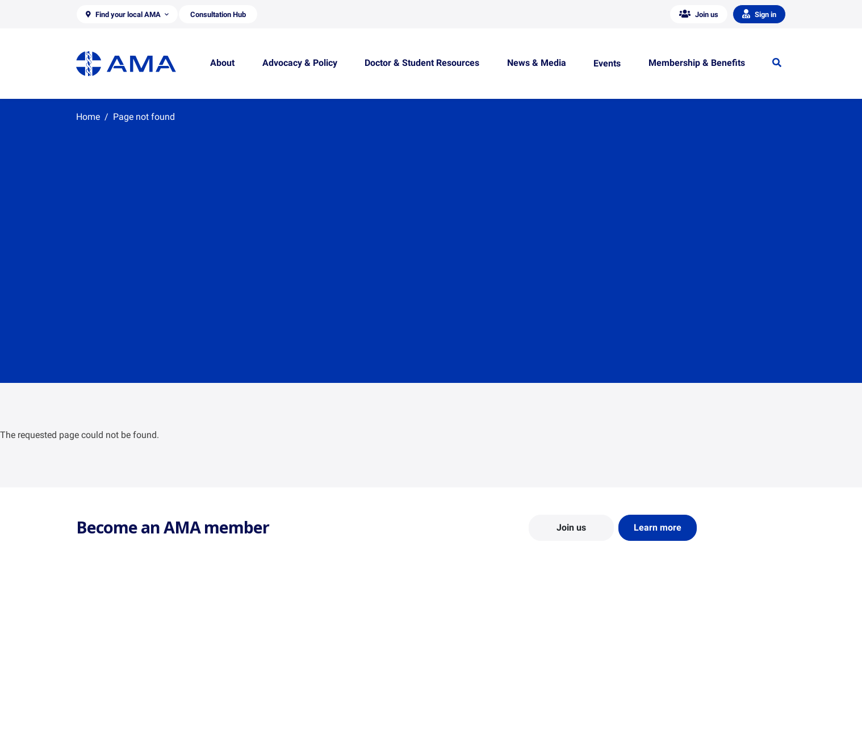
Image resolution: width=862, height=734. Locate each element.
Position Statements (293, 655)
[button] (127, 14)
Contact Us (95, 671)
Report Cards (281, 671)
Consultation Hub (289, 721)
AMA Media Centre (654, 655)
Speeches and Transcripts (666, 704)
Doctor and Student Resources (493, 682)
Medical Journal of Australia (670, 688)
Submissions (280, 704)
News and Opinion (653, 671)
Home (88, 116)
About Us (92, 655)
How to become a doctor (483, 699)
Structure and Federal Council (128, 688)
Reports (272, 688)
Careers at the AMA (110, 704)
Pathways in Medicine (478, 715)
